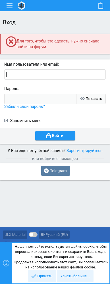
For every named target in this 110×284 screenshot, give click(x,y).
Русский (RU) (54, 234)
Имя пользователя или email (31, 64)
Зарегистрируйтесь (84, 150)
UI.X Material (15, 234)
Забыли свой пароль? (24, 106)
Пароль (11, 88)
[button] (9, 5)
